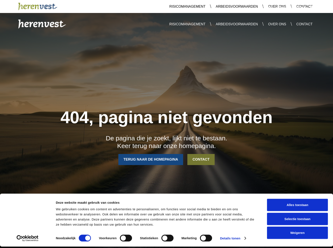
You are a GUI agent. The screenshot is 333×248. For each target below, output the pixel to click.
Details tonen (230, 239)
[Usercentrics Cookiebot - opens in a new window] (27, 240)
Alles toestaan (297, 206)
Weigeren (297, 234)
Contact (304, 24)
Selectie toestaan (297, 220)
